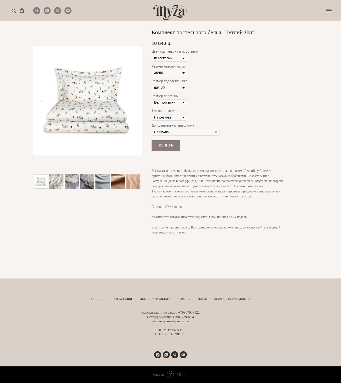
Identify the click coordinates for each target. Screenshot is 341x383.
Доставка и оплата (155, 299)
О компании (122, 299)
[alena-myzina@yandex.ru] (183, 354)
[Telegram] (36, 13)
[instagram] (157, 354)
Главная (97, 299)
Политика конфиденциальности (224, 299)
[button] (13, 10)
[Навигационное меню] (329, 10)
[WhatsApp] (47, 13)
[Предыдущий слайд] (41, 101)
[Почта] (68, 13)
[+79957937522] (166, 354)
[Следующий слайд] (133, 101)
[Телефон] (57, 13)
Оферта (184, 299)
